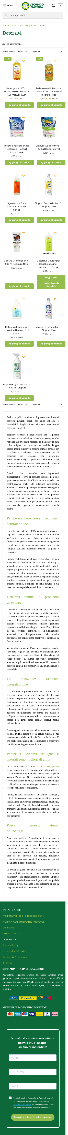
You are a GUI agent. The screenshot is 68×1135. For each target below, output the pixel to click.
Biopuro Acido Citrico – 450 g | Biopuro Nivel (48, 147)
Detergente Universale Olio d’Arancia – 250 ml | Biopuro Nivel (49, 91)
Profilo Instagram (13, 921)
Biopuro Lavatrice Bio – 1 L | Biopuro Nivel (48, 328)
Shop (14, 25)
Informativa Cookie (14, 951)
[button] (60, 6)
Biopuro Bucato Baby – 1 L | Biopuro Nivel (48, 205)
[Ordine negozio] (47, 51)
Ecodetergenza (28, 25)
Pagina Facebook (34, 921)
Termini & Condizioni (15, 957)
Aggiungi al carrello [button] (19, 105)
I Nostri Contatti (12, 933)
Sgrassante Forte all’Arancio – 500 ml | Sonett (17, 206)
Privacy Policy (10, 945)
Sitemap (8, 963)
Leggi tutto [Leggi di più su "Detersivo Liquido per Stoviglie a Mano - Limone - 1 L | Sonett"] (51, 277)
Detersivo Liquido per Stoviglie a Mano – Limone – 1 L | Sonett (48, 264)
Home (6, 25)
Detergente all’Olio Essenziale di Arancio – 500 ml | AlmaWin (16, 91)
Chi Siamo (9, 927)
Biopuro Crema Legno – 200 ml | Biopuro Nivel (17, 262)
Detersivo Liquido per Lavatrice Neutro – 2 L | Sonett (17, 330)
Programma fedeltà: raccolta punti (23, 916)
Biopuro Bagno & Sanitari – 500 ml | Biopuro (16, 386)
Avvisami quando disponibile (51, 284)
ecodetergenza (49, 766)
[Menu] (8, 5)
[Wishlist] (23, 60)
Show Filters (12, 44)
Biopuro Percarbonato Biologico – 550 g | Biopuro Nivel (16, 149)
